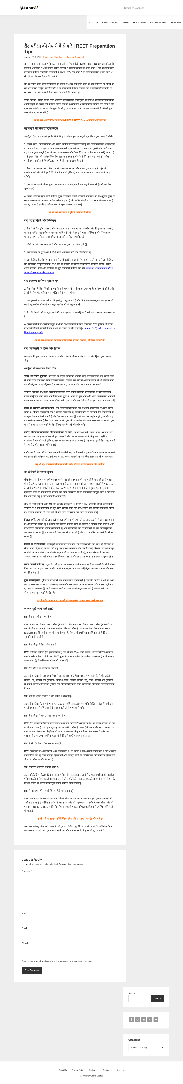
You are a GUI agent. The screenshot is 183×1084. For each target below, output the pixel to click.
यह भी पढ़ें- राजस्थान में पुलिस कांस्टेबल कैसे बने (70, 212)
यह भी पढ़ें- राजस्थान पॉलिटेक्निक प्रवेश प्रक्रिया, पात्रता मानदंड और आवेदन (69, 818)
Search (131, 993)
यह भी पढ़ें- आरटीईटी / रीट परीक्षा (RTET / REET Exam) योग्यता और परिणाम (70, 120)
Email (25, 928)
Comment (27, 871)
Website (25, 943)
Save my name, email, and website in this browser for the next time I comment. (57, 961)
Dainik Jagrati (29, 8)
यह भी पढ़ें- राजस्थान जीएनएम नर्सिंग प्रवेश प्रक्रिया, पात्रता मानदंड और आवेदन (70, 463)
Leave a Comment (75, 57)
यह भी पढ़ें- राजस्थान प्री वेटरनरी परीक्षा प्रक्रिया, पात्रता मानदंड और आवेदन (70, 600)
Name (25, 913)
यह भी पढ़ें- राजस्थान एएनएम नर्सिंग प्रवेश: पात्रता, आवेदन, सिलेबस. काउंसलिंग (70, 340)
